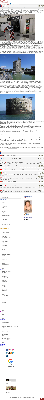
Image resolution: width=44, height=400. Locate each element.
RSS (10, 397)
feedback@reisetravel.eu (12, 148)
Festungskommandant (23, 125)
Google (7, 383)
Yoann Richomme (19, 47)
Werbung (33, 397)
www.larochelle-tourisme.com (5, 44)
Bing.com (7, 384)
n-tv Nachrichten (8, 381)
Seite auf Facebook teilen (28, 196)
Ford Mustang (13, 177)
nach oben (42, 399)
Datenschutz (26, 397)
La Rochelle (30, 125)
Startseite (1, 4)
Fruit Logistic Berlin (14, 185)
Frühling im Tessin (14, 155)
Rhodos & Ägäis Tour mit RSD (16, 158)
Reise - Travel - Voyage (7, 4)
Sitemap (21, 397)
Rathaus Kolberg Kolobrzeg (15, 190)
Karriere (18, 397)
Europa (12, 4)
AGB (23, 397)
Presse (16, 397)
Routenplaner (8, 392)
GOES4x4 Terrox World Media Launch (17, 162)
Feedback (13, 397)
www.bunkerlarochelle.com (5, 123)
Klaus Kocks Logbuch (14, 165)
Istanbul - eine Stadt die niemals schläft (17, 169)
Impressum (29, 397)
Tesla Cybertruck (13, 181)
